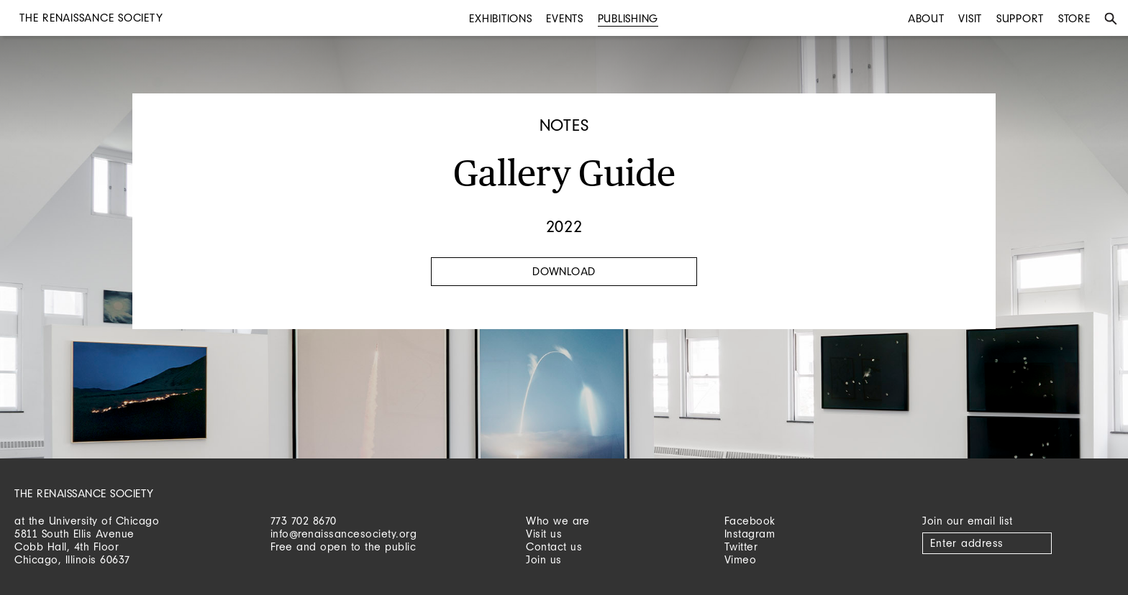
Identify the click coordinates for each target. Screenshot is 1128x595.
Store (1074, 18)
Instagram (750, 533)
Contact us (554, 546)
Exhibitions (500, 18)
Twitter (741, 546)
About (926, 18)
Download (564, 271)
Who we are (557, 520)
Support (1020, 18)
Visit (970, 18)
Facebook (750, 520)
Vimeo (740, 559)
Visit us (544, 533)
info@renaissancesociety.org (343, 533)
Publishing (628, 18)
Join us (544, 559)
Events (564, 18)
